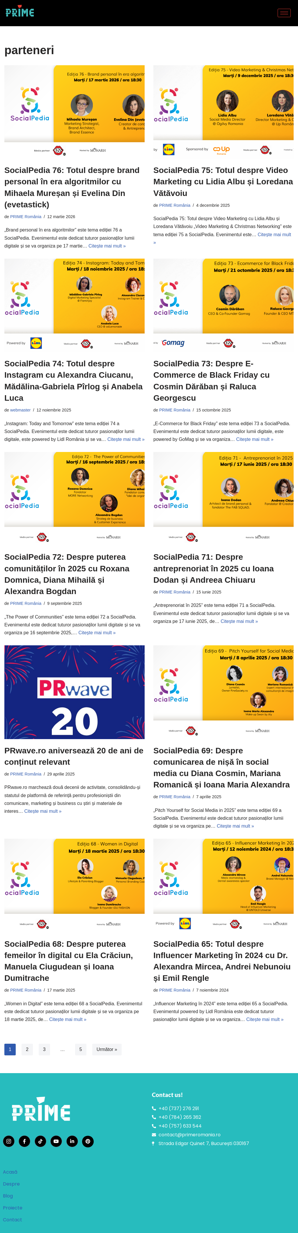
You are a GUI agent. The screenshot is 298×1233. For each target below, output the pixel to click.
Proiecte (12, 1207)
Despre (11, 1184)
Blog (8, 1196)
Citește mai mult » (107, 245)
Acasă (10, 1172)
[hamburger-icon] (284, 13)
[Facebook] (24, 1141)
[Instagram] (9, 1141)
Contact (12, 1219)
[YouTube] (56, 1141)
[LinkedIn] (72, 1141)
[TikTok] (40, 1141)
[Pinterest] (88, 1141)
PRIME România (25, 216)
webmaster (20, 410)
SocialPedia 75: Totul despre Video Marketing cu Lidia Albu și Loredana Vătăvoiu (223, 181)
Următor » (107, 1049)
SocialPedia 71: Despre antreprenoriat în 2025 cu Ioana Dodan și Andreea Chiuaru (213, 568)
